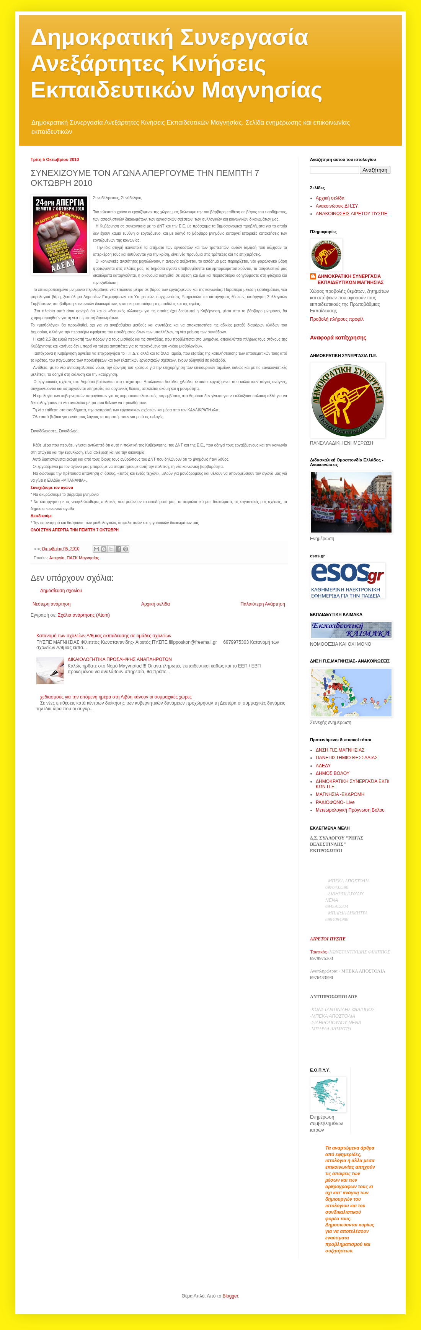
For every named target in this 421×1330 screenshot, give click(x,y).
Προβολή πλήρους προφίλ (337, 319)
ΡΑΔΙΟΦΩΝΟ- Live (335, 802)
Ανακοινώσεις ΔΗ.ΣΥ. (337, 206)
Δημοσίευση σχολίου (61, 590)
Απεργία (57, 557)
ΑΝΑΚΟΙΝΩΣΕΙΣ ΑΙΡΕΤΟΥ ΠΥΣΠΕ (351, 213)
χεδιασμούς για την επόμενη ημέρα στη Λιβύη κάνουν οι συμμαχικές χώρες (116, 697)
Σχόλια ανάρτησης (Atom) (84, 615)
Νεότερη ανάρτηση (51, 604)
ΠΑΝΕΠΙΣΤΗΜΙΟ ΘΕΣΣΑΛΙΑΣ (347, 757)
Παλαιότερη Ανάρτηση (262, 604)
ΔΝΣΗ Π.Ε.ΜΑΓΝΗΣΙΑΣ (340, 750)
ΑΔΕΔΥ (323, 765)
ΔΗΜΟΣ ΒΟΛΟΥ (333, 773)
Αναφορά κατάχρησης (338, 338)
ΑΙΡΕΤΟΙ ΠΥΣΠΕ (328, 939)
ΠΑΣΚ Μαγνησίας (83, 557)
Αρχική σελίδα (155, 604)
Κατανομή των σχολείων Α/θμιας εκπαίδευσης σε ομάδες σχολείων (103, 635)
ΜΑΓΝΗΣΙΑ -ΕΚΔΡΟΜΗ (340, 794)
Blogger (230, 1296)
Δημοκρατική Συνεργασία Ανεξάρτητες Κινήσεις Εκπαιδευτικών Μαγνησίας (177, 63)
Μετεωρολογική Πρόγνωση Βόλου (350, 810)
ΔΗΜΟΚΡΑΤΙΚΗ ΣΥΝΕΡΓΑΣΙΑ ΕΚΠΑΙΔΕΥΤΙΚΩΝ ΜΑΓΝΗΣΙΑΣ (351, 280)
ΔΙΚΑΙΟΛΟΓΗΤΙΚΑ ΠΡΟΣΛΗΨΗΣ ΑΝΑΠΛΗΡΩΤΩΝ (120, 659)
